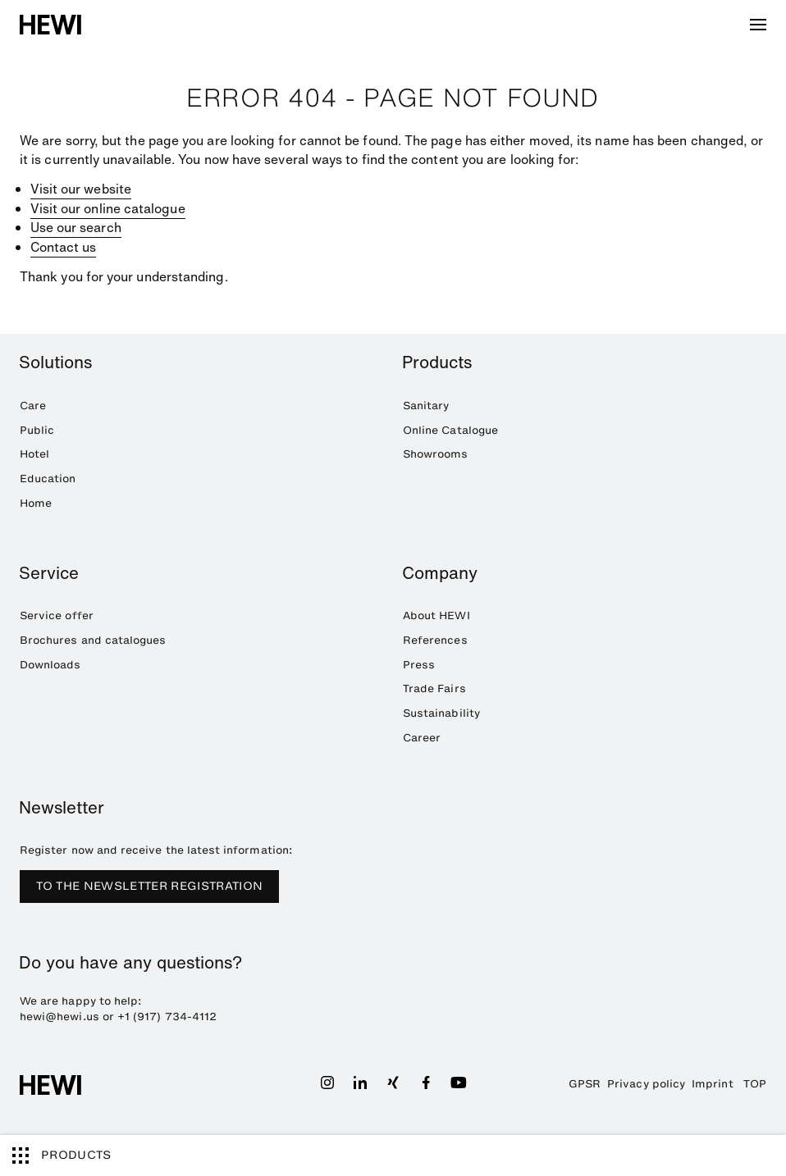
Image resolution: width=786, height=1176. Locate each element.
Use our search (75, 227)
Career (422, 738)
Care (33, 406)
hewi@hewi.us (59, 1016)
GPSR (585, 1084)
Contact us (63, 247)
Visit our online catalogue (107, 208)
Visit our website (80, 189)
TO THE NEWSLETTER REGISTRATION (149, 886)
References (435, 640)
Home (36, 503)
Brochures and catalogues (93, 640)
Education (48, 478)
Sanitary (426, 406)
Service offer (57, 615)
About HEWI (436, 615)
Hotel (34, 454)
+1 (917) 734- (154, 1016)
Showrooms (435, 454)
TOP (754, 1084)
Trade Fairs (434, 688)
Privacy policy (646, 1084)
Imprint (712, 1084)
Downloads (50, 665)
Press (419, 665)
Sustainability (441, 713)
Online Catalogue (450, 430)
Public (37, 430)
